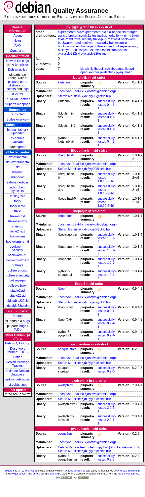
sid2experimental (18, 162)
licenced (30, 470)
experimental (17, 157)
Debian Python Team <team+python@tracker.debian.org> (98, 447)
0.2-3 (110, 459)
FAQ (17, 45)
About (17, 35)
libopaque (117, 68)
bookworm (17, 236)
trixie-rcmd (17, 216)
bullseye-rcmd (17, 270)
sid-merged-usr (17, 182)
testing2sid (17, 196)
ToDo (17, 329)
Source (18, 316)
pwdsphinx (107, 72)
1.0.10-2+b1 (106, 181)
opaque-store (89, 72)
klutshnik (86, 68)
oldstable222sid (18, 300)
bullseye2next (17, 285)
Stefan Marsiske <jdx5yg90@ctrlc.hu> (85, 96)
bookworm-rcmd (17, 241)
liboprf (129, 68)
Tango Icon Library (128, 473)
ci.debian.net (18, 384)
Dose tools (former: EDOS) (18, 350)
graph (22, 147)
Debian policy (17, 69)
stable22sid (18, 295)
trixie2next (17, 231)
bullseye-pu (17, 280)
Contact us (17, 50)
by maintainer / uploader (17, 131)
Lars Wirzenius (76, 470)
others (36, 473)
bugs (26, 321)
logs (26, 89)
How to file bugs (17, 61)
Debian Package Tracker (17, 363)
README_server (17, 99)
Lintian (17, 357)
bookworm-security (17, 248)
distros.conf (17, 85)
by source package (17, 139)
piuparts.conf (17, 81)
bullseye (17, 265)
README (17, 94)
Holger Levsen (18, 473)
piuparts (10, 470)
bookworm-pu (17, 255)
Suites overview (17, 119)
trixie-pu (17, 226)
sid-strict (22, 124)
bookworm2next (17, 260)
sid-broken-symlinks (17, 189)
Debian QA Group (17, 343)
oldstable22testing (17, 305)
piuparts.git (54, 473)
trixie (17, 211)
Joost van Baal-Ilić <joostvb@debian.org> (87, 91)
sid (17, 167)
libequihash (102, 68)
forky (17, 201)
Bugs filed (17, 114)
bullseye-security (17, 275)
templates (22, 64)
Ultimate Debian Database (17, 372)
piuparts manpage (17, 104)
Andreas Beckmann (128, 470)
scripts (11, 89)
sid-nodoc (17, 177)
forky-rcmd (17, 206)
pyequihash (124, 72)
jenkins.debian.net (17, 379)
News (17, 40)
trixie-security (17, 221)
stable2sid (17, 290)
